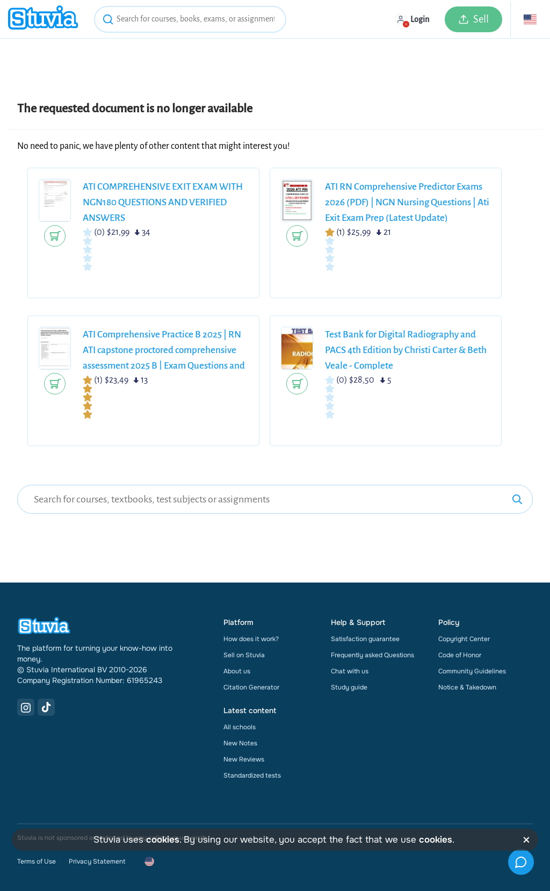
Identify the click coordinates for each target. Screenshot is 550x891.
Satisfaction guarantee (365, 639)
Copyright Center (464, 639)
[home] (43, 19)
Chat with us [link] (349, 671)
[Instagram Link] (25, 707)
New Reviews (243, 759)
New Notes (240, 743)
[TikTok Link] (46, 707)
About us (236, 671)
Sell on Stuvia (244, 655)
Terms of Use (36, 861)
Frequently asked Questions (372, 655)
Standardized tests (252, 775)
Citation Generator (251, 687)
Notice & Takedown (467, 687)
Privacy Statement (97, 861)
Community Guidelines (472, 671)
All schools (239, 727)
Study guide (349, 687)
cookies (162, 839)
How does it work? (251, 639)
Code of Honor (459, 655)
